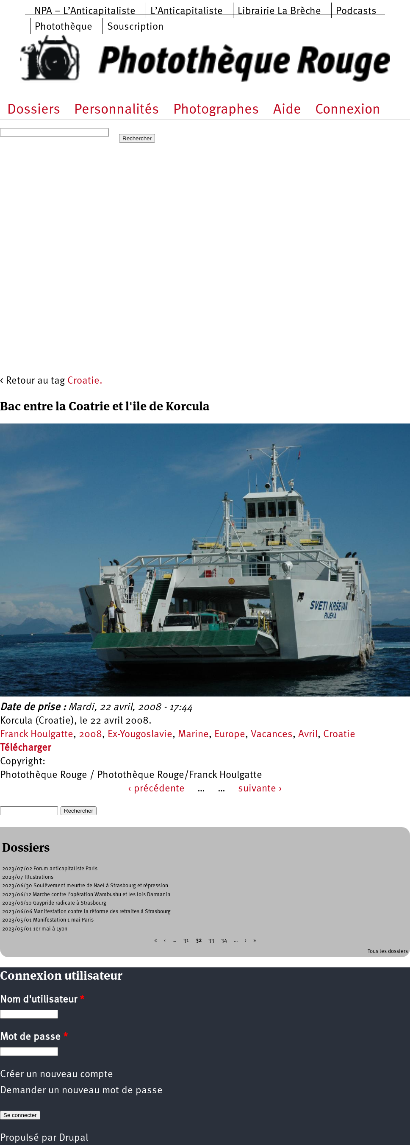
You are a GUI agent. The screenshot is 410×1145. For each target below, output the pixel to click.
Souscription (135, 27)
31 (186, 940)
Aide (287, 110)
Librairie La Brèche (279, 11)
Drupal (73, 1138)
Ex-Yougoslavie (140, 735)
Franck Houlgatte (36, 735)
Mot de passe (34, 1037)
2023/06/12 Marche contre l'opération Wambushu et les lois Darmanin (86, 894)
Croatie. (84, 381)
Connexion (347, 110)
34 (224, 940)
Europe (229, 735)
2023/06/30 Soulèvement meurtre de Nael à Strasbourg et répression (85, 886)
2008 (90, 735)
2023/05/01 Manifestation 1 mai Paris (48, 920)
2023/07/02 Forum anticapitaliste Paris (49, 869)
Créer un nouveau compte (56, 1075)
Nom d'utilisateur (42, 1000)
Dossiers (33, 110)
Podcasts (356, 11)
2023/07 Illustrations (27, 877)
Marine (193, 735)
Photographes (216, 110)
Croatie (339, 735)
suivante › (260, 789)
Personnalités (116, 110)
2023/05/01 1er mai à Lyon (34, 929)
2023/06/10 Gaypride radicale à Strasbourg (54, 903)
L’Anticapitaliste (186, 11)
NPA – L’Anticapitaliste (85, 11)
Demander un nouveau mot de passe (81, 1091)
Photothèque (63, 27)
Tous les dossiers (388, 951)
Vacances (272, 735)
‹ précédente (156, 789)
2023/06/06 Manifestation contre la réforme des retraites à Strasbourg (86, 911)
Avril (308, 735)
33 (211, 940)
